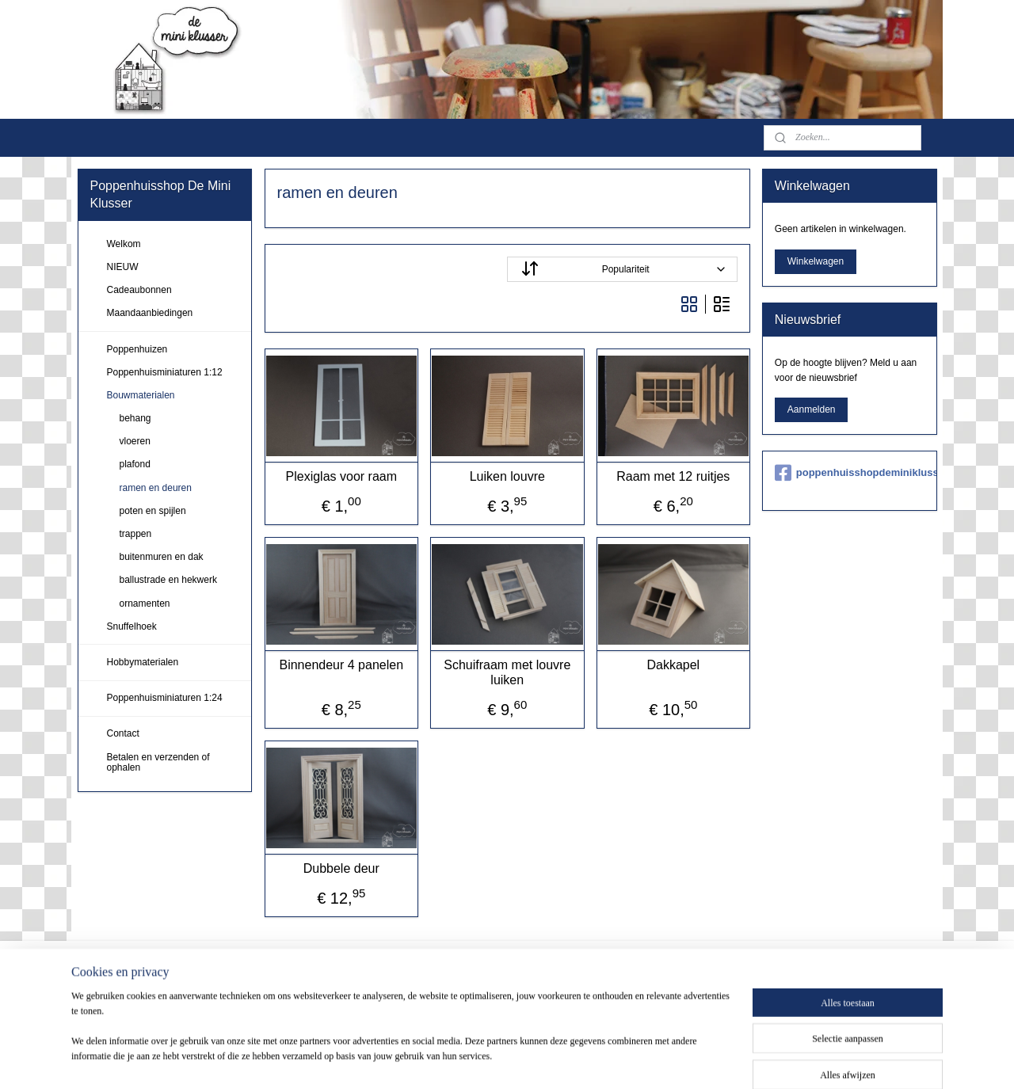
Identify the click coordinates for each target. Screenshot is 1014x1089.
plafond (135, 464)
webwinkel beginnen (576, 1059)
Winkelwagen (815, 261)
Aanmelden (811, 409)
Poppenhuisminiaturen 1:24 (165, 697)
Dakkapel (673, 665)
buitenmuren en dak (162, 556)
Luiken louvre (506, 476)
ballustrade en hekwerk (168, 579)
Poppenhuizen (137, 349)
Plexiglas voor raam (341, 476)
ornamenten (145, 603)
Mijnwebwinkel (698, 1059)
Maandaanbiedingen (150, 312)
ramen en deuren (156, 487)
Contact (123, 733)
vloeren (135, 441)
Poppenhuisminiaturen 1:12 (165, 372)
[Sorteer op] (622, 269)
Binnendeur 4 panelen (341, 665)
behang (135, 418)
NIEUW (123, 266)
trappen (136, 533)
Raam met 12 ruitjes (673, 476)
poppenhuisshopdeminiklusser (849, 472)
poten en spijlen (153, 510)
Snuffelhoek (132, 626)
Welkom (124, 243)
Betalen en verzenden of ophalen (158, 762)
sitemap (496, 1059)
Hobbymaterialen (143, 662)
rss (524, 1059)
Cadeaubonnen (139, 289)
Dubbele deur (341, 868)
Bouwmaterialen (141, 395)
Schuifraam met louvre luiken (507, 672)
